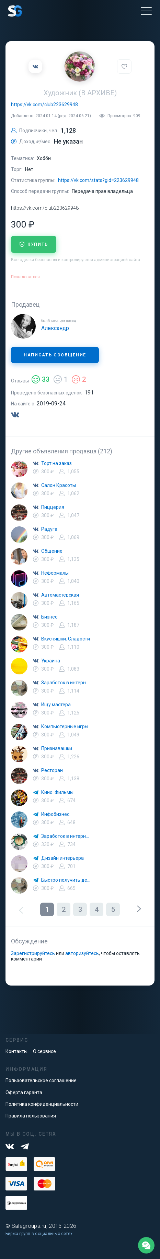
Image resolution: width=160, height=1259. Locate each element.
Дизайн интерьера (62, 858)
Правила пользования (30, 1116)
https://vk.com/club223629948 (44, 104)
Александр (55, 328)
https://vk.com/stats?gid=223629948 (98, 180)
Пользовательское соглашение (41, 1080)
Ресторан (52, 770)
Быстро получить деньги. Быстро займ (66, 880)
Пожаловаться (25, 276)
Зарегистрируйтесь (33, 953)
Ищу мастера (56, 704)
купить (33, 244)
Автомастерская (60, 594)
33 (40, 379)
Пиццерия (52, 507)
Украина (50, 660)
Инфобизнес (55, 814)
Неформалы (55, 573)
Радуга (49, 529)
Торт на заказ (56, 463)
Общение (51, 551)
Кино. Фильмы (57, 792)
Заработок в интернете (66, 682)
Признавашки (56, 748)
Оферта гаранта (23, 1092)
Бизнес (49, 616)
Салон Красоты (58, 485)
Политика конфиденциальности (41, 1104)
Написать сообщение (55, 355)
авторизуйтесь (82, 953)
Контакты (16, 1051)
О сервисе (44, 1051)
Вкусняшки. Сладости (65, 638)
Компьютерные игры (64, 726)
